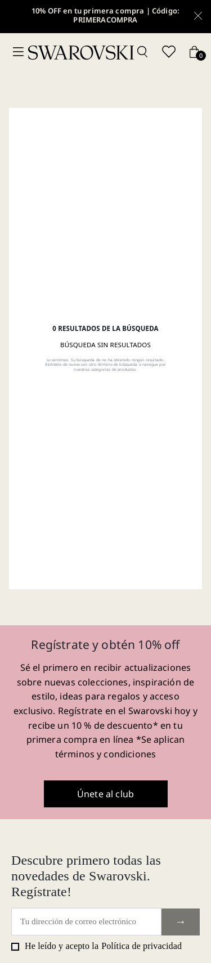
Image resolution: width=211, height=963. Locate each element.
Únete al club (105, 794)
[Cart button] (194, 53)
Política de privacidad (141, 946)
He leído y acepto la (96, 946)
